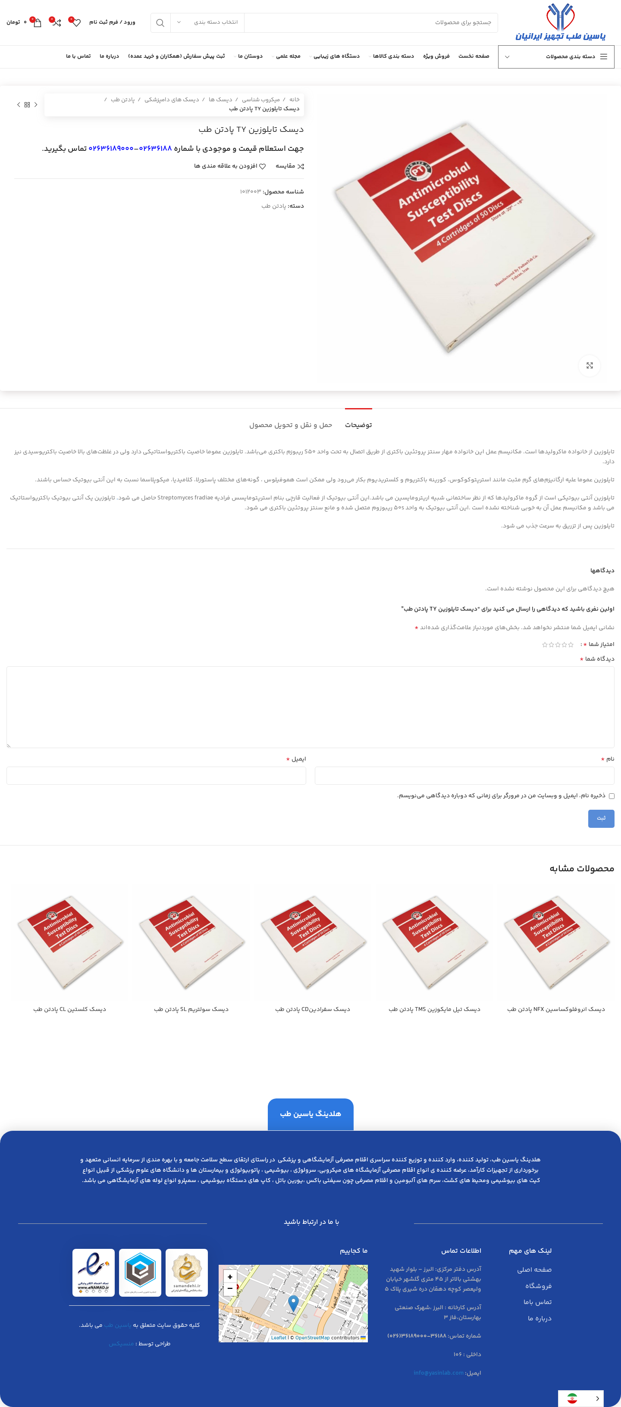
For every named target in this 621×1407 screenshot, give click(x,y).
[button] (293, 1304)
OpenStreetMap (312, 1338)
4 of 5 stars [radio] (551, 645)
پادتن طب (122, 100)
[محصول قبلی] (35, 104)
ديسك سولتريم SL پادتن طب (191, 1009)
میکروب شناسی (260, 100)
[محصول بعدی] (18, 104)
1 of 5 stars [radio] (571, 645)
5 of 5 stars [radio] (545, 645)
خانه (294, 100)
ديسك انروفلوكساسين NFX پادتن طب (556, 1009)
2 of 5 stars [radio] (564, 645)
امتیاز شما (599, 644)
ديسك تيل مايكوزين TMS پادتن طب (434, 1009)
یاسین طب (118, 1325)
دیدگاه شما (597, 659)
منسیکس (121, 1344)
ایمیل (296, 759)
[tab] (358, 421)
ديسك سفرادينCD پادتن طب (312, 1009)
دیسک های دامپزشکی (171, 100)
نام (608, 759)
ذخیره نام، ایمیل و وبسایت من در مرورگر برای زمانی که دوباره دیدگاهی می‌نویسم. (501, 796)
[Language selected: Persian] (581, 1398)
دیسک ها (219, 100)
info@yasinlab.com (439, 1373)
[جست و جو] (324, 23)
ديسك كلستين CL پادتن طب (69, 1009)
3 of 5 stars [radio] (558, 645)
